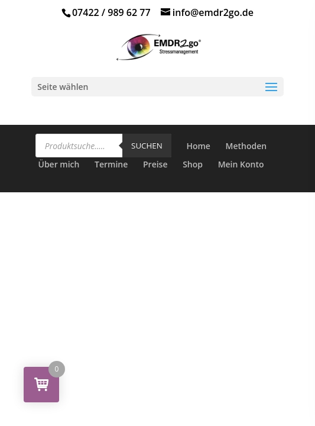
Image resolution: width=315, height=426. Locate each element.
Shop (193, 164)
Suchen (147, 145)
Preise (155, 164)
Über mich (58, 164)
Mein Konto (241, 164)
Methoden (246, 145)
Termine (111, 164)
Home (198, 145)
